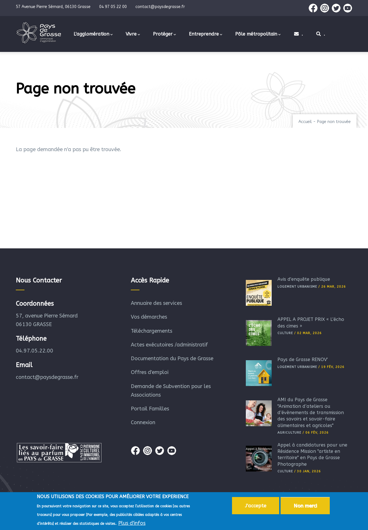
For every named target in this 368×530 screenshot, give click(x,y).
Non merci (305, 507)
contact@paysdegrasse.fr (47, 377)
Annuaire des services (156, 303)
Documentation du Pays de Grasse (172, 358)
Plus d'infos (131, 524)
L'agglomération (93, 34)
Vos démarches (149, 317)
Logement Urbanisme (297, 287)
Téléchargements (151, 331)
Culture (285, 333)
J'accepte (255, 507)
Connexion (143, 422)
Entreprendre (205, 34)
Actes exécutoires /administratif (169, 345)
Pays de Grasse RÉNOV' (302, 359)
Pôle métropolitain (258, 34)
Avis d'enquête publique (303, 279)
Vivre (133, 34)
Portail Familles (150, 409)
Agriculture (289, 432)
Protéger (164, 34)
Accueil (305, 121)
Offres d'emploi (149, 372)
